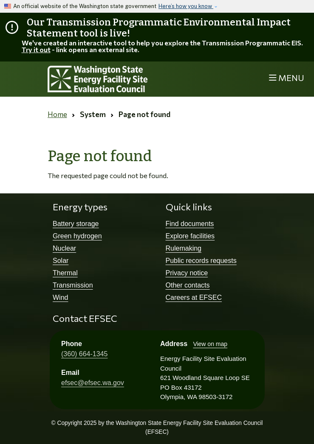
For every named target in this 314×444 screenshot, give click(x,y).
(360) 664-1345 (84, 353)
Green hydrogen (77, 236)
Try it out (36, 49)
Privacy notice (187, 272)
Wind (60, 297)
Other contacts (188, 285)
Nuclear (64, 248)
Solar (60, 260)
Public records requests (201, 260)
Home (57, 114)
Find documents (190, 223)
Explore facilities (190, 236)
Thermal (65, 272)
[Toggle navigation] (286, 77)
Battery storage (76, 223)
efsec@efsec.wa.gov (92, 382)
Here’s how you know (185, 6)
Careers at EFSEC (194, 297)
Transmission (73, 285)
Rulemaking (183, 248)
